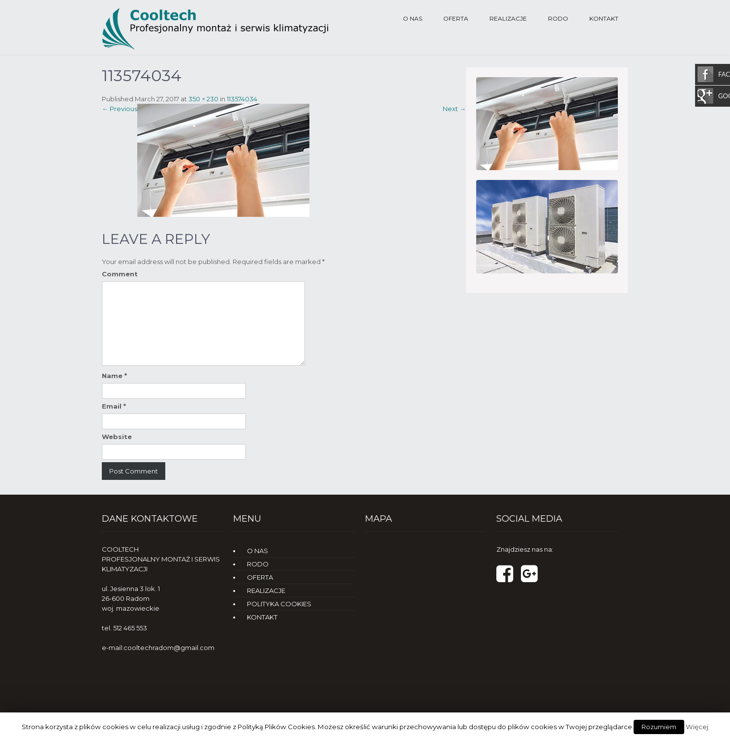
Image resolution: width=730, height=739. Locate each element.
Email (114, 406)
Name (114, 376)
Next (454, 109)
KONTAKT (603, 18)
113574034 (242, 99)
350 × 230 (203, 99)
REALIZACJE (508, 18)
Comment (120, 274)
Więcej (697, 727)
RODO (558, 18)
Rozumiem (658, 727)
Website (117, 437)
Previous (119, 109)
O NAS (412, 18)
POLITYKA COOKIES (279, 604)
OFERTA (455, 18)
